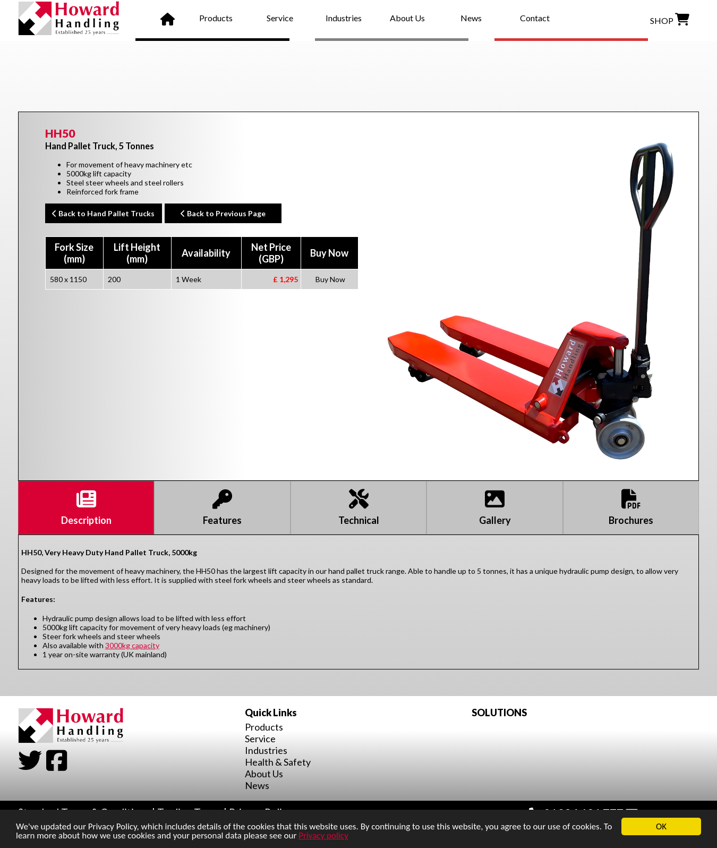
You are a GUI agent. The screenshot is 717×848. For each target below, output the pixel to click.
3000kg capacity (132, 645)
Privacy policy (323, 835)
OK (661, 826)
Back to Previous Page (223, 213)
